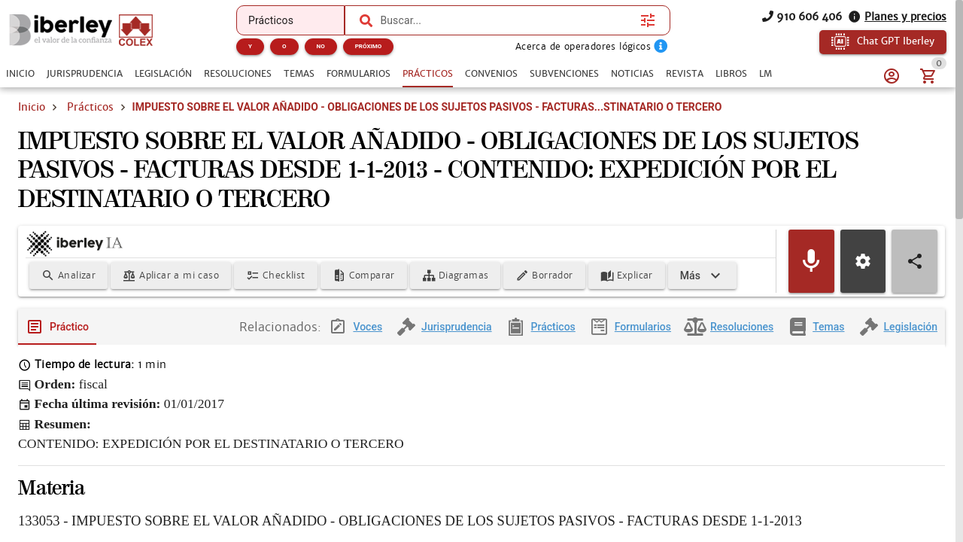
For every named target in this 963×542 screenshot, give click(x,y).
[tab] (20, 73)
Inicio (31, 107)
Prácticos (90, 107)
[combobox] (506, 20)
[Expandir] (702, 277)
